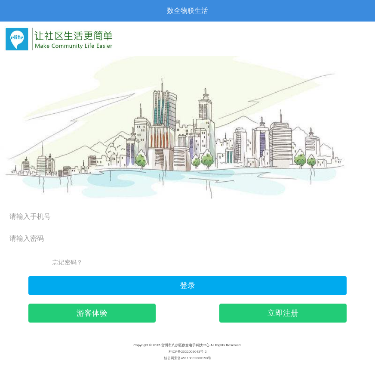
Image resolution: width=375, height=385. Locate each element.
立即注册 (282, 313)
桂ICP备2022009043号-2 (188, 352)
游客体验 (92, 313)
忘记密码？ (67, 262)
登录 (187, 285)
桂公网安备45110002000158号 (187, 358)
